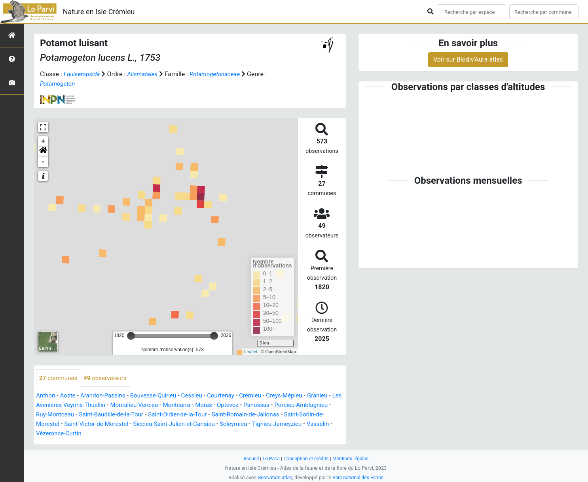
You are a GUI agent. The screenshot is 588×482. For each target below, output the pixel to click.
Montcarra (199, 405)
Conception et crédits (306, 458)
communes (59, 378)
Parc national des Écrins (359, 477)
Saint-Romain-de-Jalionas (296, 415)
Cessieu (200, 396)
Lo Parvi (269, 458)
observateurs (108, 378)
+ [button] (43, 141)
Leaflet (250, 351)
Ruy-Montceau (94, 415)
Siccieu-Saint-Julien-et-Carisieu (224, 424)
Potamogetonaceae (220, 74)
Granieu (332, 396)
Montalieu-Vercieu (154, 405)
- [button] (43, 162)
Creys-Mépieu (298, 396)
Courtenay (230, 396)
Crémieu (261, 396)
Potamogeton (58, 83)
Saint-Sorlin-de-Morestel (69, 424)
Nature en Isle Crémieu (99, 12)
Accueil (248, 458)
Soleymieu (287, 424)
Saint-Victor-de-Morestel (142, 424)
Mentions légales (353, 458)
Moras (228, 405)
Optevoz (253, 405)
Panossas (284, 405)
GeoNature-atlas (273, 477)
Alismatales (145, 74)
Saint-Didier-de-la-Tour (224, 415)
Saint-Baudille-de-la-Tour (154, 415)
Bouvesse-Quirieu (159, 396)
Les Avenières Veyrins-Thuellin (82, 405)
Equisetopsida (83, 74)
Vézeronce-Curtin (124, 434)
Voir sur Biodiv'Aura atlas (468, 59)
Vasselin (83, 434)
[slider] (131, 336)
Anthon (46, 396)
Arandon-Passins (106, 396)
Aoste (69, 396)
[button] (43, 152)
